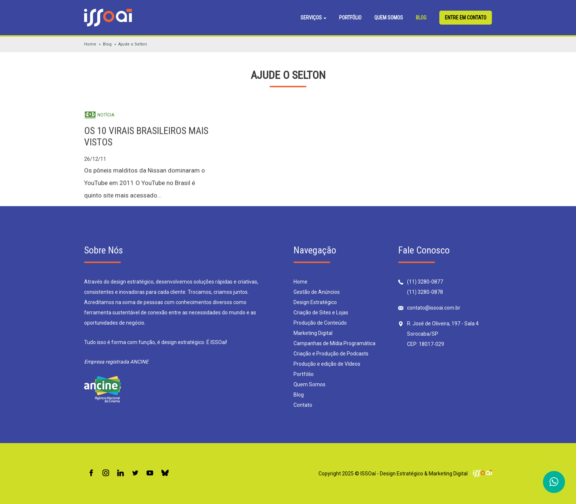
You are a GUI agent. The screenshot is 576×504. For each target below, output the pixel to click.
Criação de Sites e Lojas (321, 312)
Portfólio (350, 18)
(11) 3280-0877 (425, 282)
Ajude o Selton (132, 44)
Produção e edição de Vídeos (327, 364)
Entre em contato (465, 18)
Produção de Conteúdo (320, 323)
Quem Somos (388, 18)
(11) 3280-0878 (425, 292)
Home (90, 44)
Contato (303, 405)
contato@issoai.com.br (433, 308)
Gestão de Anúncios (317, 292)
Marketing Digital (313, 333)
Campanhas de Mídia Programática (334, 343)
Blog (421, 18)
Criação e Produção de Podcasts (331, 354)
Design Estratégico (315, 302)
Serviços (313, 18)
